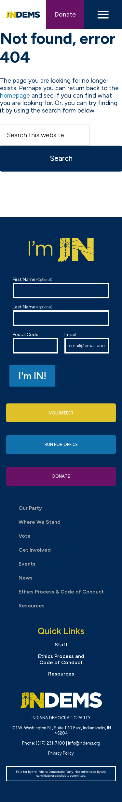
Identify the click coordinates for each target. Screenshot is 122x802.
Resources (32, 606)
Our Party (30, 508)
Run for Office (61, 444)
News (26, 578)
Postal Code (35, 342)
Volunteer (61, 413)
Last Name (61, 315)
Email (87, 342)
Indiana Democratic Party (23, 14)
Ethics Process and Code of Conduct (61, 659)
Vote (25, 536)
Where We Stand (40, 522)
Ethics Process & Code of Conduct (61, 592)
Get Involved (35, 550)
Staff (61, 644)
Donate (65, 14)
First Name (61, 287)
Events (27, 564)
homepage (15, 95)
